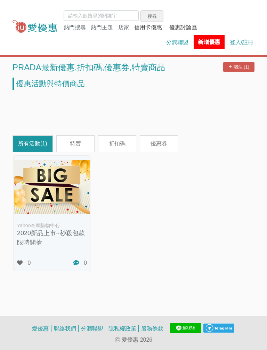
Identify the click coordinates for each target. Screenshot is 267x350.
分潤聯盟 (177, 42)
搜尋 (152, 16)
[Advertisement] (133, 112)
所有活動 (32, 143)
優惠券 (159, 143)
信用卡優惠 (148, 27)
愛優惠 (40, 328)
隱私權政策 (122, 328)
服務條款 (152, 328)
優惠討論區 (183, 27)
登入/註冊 (241, 42)
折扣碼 (117, 143)
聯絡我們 (65, 328)
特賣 (75, 143)
